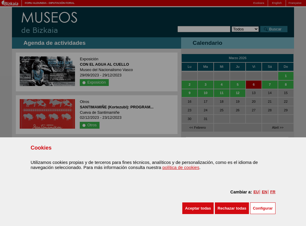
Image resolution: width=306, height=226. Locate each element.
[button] (198, 208)
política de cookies (180, 167)
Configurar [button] (263, 208)
